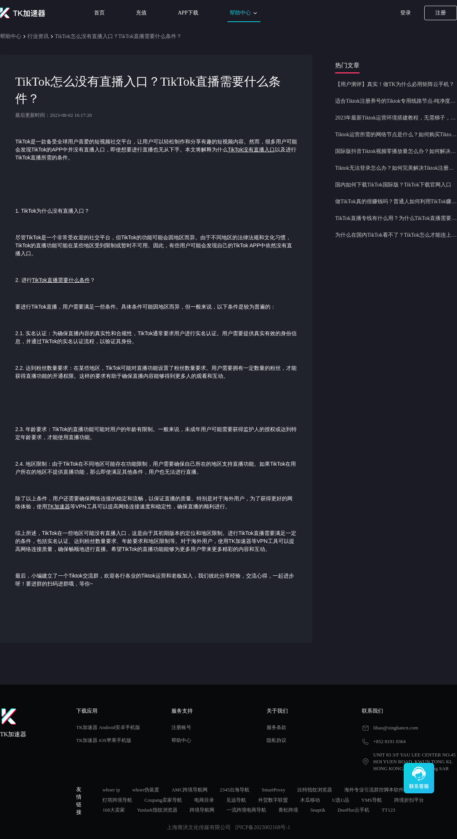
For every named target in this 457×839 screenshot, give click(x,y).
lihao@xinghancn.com (395, 728)
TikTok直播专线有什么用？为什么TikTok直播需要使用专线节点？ (396, 218)
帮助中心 (244, 13)
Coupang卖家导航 (163, 800)
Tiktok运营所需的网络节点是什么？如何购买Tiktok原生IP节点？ (396, 134)
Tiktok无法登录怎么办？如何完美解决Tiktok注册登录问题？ (396, 168)
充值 (141, 13)
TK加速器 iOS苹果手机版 (103, 740)
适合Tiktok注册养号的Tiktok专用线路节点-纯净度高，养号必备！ (396, 101)
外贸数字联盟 (273, 800)
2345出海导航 (234, 790)
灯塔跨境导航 (117, 800)
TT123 (388, 810)
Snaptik (318, 810)
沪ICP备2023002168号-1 (262, 827)
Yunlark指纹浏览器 (157, 810)
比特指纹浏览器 (314, 790)
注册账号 (181, 727)
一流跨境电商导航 (246, 810)
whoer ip (111, 790)
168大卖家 (113, 810)
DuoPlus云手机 (354, 810)
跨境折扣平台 (409, 800)
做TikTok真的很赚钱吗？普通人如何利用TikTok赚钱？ (396, 201)
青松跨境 (288, 810)
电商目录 (204, 800)
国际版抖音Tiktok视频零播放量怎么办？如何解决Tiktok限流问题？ (396, 151)
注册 (440, 13)
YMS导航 (371, 800)
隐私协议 (276, 740)
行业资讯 (38, 36)
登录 (405, 13)
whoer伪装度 (146, 790)
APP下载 (188, 13)
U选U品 (340, 800)
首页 (99, 13)
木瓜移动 (310, 800)
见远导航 (236, 800)
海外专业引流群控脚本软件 (374, 790)
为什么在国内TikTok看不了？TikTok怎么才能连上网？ (396, 235)
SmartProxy (273, 790)
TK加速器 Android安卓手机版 (108, 727)
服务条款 (276, 727)
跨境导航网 (202, 810)
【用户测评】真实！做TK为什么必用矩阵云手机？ (394, 84)
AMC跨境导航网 (189, 790)
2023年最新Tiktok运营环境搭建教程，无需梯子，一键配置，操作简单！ (396, 118)
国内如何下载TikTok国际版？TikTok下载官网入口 (393, 185)
